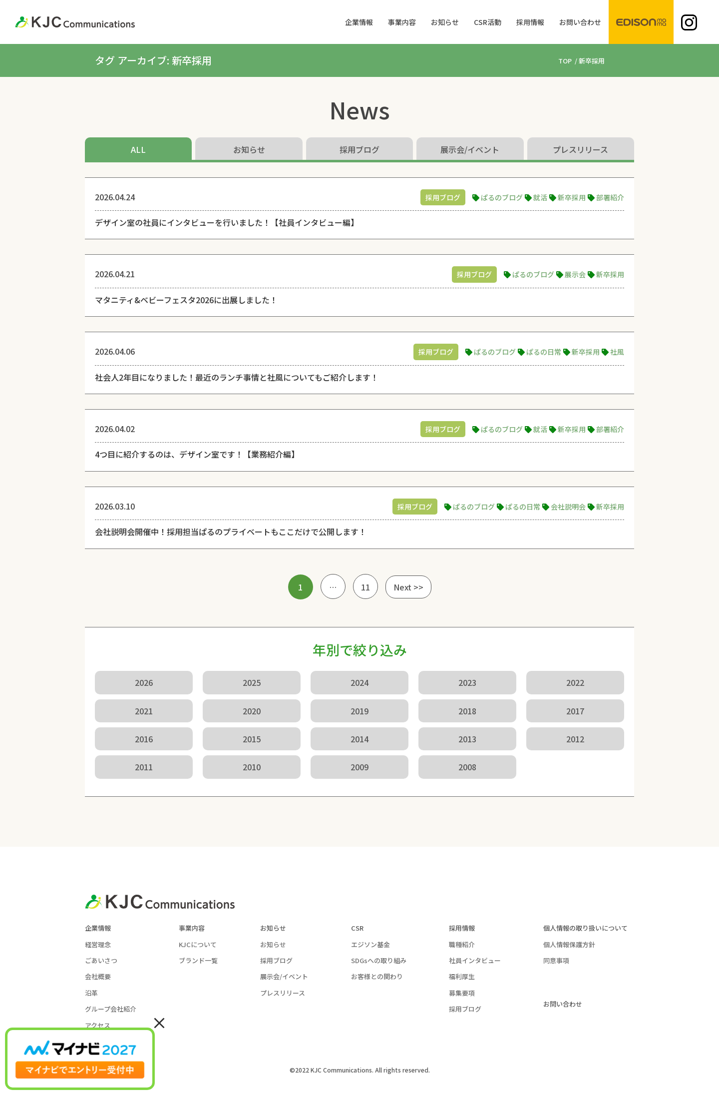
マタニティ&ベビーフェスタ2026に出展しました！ (186, 300)
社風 (617, 352)
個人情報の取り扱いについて (585, 928)
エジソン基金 (370, 944)
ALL (138, 149)
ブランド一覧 (198, 960)
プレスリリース (580, 149)
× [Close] (159, 1022)
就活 (540, 197)
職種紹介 (462, 944)
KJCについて (198, 944)
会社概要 (98, 976)
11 (365, 587)
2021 (144, 711)
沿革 (91, 993)
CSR (357, 928)
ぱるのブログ (502, 197)
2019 (359, 711)
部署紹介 (610, 197)
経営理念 (98, 944)
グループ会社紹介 (110, 1009)
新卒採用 (572, 197)
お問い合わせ (562, 1004)
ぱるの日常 (543, 352)
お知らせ (249, 149)
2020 (252, 711)
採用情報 (462, 928)
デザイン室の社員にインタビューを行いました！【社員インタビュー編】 (227, 222)
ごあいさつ (101, 960)
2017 (575, 711)
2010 (252, 767)
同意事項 (556, 960)
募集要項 (462, 993)
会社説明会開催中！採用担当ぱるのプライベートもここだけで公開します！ (230, 532)
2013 (467, 739)
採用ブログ (359, 149)
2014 (359, 739)
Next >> (408, 587)
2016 (144, 739)
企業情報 (98, 928)
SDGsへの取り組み (378, 960)
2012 (575, 739)
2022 (575, 682)
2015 (252, 739)
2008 (467, 767)
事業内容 (192, 928)
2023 (467, 682)
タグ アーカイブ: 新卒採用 (153, 60)
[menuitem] (359, 22)
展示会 (575, 274)
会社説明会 (568, 507)
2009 (359, 767)
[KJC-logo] (75, 22)
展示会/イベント (469, 149)
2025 (252, 682)
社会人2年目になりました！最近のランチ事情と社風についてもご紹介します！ (236, 377)
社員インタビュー (475, 960)
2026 (144, 682)
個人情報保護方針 (569, 944)
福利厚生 (462, 976)
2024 (359, 682)
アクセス (97, 1025)
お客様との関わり (377, 976)
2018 (467, 711)
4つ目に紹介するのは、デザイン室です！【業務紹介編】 (197, 454)
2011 (144, 767)
